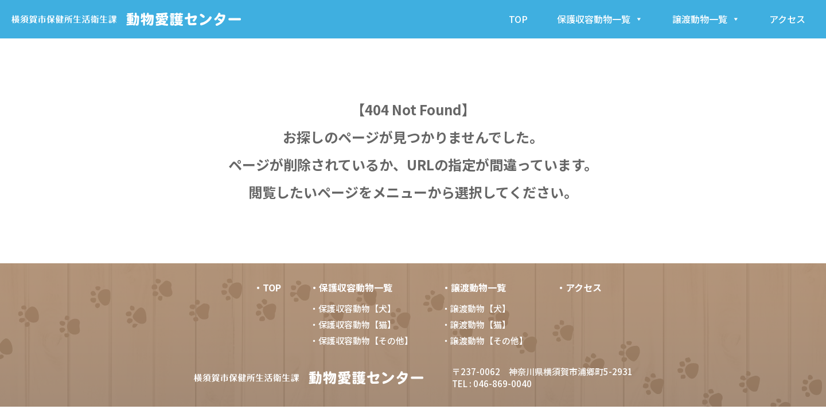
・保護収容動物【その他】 (360, 340)
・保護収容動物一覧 (351, 287)
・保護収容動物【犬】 (352, 308)
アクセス (787, 19)
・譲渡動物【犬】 (475, 308)
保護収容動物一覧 (600, 19)
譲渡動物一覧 (706, 19)
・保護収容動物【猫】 (352, 324)
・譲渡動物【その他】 (484, 340)
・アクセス (579, 287)
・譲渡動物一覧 (474, 287)
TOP (518, 19)
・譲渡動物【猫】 (475, 324)
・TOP (267, 287)
